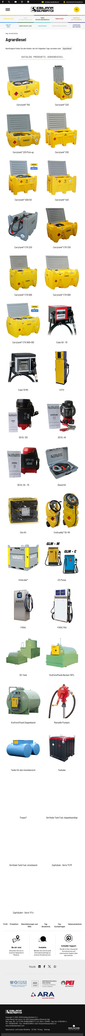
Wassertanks (42, 26)
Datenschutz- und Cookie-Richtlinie (18, 1029)
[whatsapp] (55, 966)
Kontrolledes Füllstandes (76, 18)
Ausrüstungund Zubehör (76, 26)
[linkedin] (28, 2)
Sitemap (47, 1029)
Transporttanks (8, 19)
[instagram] (22, 2)
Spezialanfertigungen (59, 26)
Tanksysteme (59, 19)
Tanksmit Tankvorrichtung (25, 18)
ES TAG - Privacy (37, 1029)
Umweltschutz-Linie (25, 26)
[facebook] (3, 2)
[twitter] (9, 2)
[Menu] (8, 9)
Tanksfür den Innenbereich (42, 18)
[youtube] (15, 2)
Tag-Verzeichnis (12, 33)
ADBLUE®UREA (8, 26)
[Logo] (42, 9)
